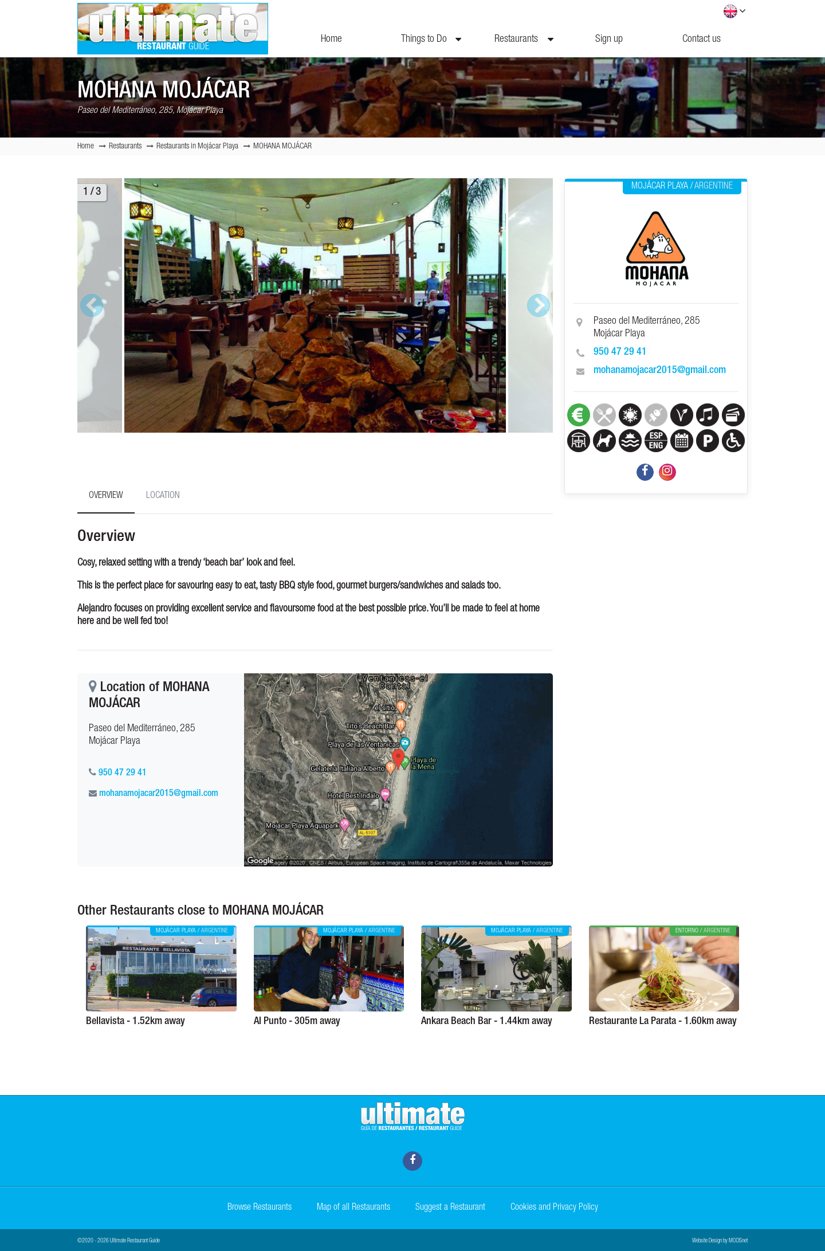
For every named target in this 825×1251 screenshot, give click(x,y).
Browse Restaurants (259, 1208)
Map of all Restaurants (353, 1208)
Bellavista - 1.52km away (135, 1022)
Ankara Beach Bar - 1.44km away (486, 1022)
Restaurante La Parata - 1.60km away (663, 1022)
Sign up (609, 39)
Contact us (701, 39)
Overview (106, 496)
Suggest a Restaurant (450, 1208)
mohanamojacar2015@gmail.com (660, 371)
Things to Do (431, 39)
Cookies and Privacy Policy (554, 1208)
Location (163, 496)
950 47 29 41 (620, 352)
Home (331, 39)
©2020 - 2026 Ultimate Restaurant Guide (118, 1241)
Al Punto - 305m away (297, 1022)
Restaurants (523, 39)
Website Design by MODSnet (720, 1241)
